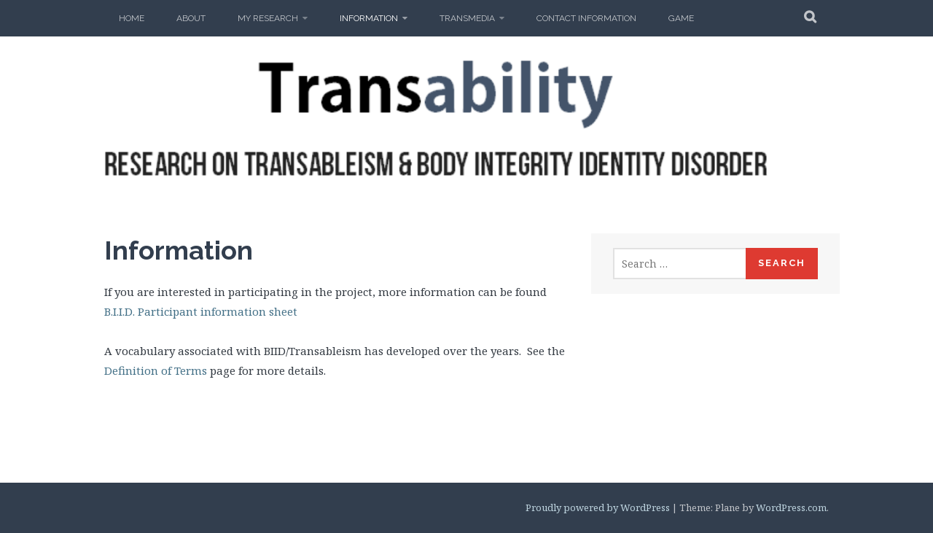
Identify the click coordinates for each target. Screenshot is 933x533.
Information (369, 18)
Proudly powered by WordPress (598, 507)
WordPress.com (791, 507)
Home (131, 18)
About (191, 18)
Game (681, 18)
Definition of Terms (155, 370)
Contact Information (586, 18)
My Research (268, 18)
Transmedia (467, 18)
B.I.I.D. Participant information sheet (200, 311)
